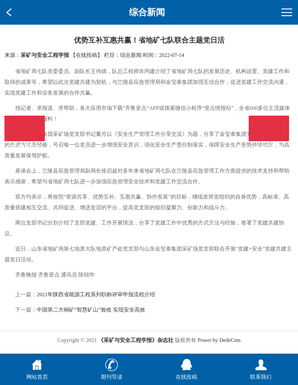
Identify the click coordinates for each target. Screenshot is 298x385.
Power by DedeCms (219, 340)
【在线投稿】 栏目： (95, 55)
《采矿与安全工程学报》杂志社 (135, 340)
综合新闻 (131, 55)
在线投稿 (269, 128)
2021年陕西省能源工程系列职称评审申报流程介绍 (96, 294)
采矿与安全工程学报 (45, 55)
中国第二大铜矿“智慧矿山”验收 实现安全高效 (91, 310)
